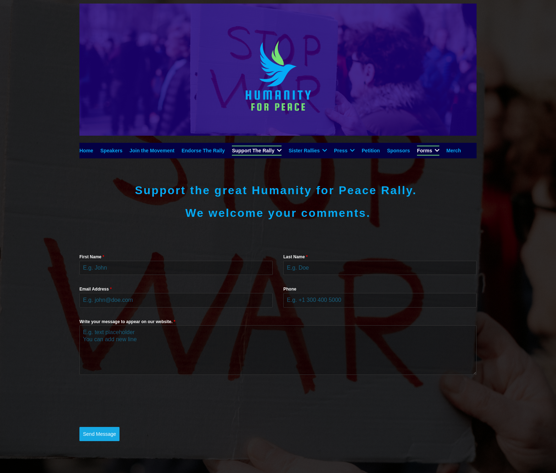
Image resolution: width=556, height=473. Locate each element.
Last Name (295, 256)
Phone (289, 289)
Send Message (99, 434)
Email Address (95, 289)
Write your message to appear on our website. (127, 321)
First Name (91, 256)
